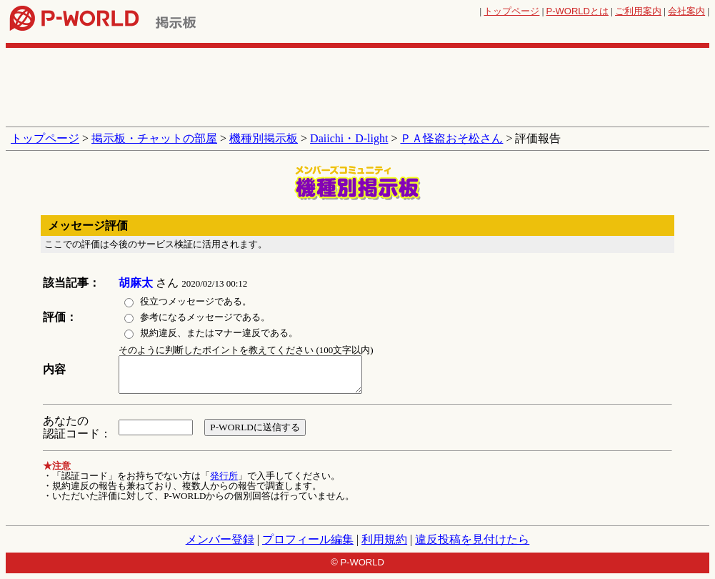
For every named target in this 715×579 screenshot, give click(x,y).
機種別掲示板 (263, 138)
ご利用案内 (638, 11)
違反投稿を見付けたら (472, 539)
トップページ (511, 11)
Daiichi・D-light (349, 138)
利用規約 (384, 539)
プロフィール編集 (308, 539)
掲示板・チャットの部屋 (154, 138)
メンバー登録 (220, 539)
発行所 (224, 475)
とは (577, 11)
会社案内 (686, 11)
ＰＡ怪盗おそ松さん (451, 138)
